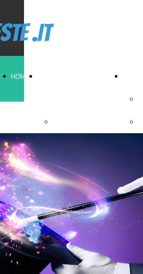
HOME (20, 76)
